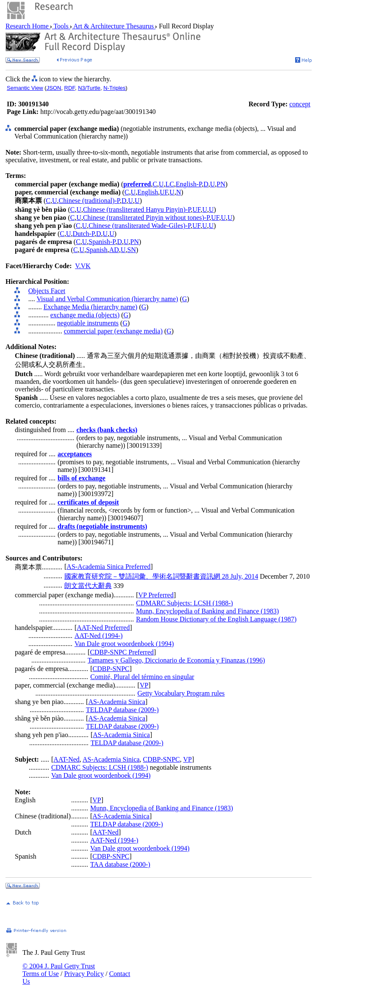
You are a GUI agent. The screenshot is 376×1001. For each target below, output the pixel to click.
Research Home (28, 26)
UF (164, 192)
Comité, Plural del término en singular (142, 676)
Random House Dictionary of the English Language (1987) (216, 619)
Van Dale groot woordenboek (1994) (124, 643)
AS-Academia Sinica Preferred (108, 566)
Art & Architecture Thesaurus (113, 26)
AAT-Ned (66, 759)
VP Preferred (156, 595)
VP (144, 685)
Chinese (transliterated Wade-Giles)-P (139, 225)
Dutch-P (83, 233)
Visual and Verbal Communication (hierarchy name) (107, 298)
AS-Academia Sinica (116, 701)
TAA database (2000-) (120, 864)
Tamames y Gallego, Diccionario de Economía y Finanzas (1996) (176, 660)
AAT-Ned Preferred (103, 627)
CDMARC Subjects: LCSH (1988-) (184, 603)
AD (114, 249)
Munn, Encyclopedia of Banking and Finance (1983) (207, 611)
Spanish (97, 249)
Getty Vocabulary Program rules (181, 693)
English (147, 192)
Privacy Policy (84, 973)
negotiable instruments (88, 323)
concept (299, 104)
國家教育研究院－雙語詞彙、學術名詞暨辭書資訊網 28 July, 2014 (161, 576)
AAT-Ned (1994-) (99, 635)
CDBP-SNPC (111, 668)
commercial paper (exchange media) (113, 331)
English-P (189, 184)
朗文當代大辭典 (88, 585)
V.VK (83, 265)
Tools (61, 26)
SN (131, 249)
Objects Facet (47, 290)
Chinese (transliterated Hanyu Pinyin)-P (137, 209)
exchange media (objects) (84, 315)
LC (170, 184)
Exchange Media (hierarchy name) (91, 307)
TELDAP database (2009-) (122, 709)
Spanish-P (101, 241)
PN (221, 184)
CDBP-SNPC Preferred (122, 652)
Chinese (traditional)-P (89, 200)
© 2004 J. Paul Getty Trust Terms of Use (58, 969)
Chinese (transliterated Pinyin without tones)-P (146, 217)
